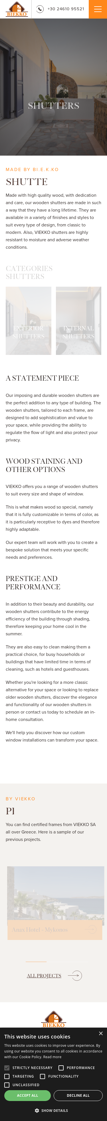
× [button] (100, 1034)
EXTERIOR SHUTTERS (29, 332)
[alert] (53, 1074)
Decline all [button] (78, 1095)
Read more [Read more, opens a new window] (52, 1056)
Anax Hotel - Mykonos (38, 930)
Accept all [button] (27, 1095)
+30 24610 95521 (60, 9)
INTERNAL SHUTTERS (78, 332)
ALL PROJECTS (44, 976)
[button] (53, 1110)
